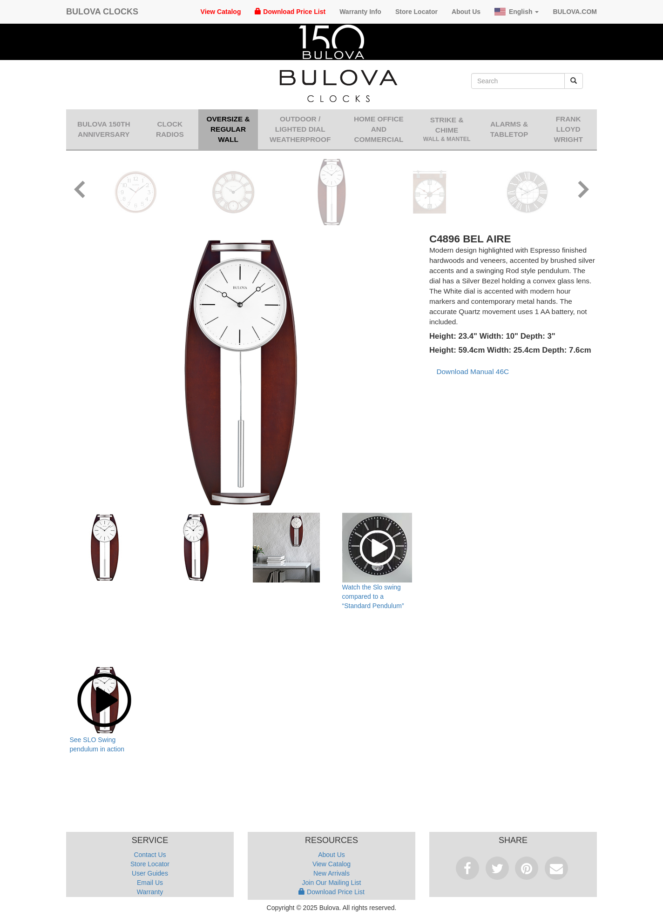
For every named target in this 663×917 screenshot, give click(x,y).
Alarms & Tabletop (509, 129)
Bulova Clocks (102, 11)
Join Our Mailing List (331, 882)
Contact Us (150, 854)
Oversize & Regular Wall (228, 129)
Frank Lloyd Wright (568, 129)
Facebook (467, 868)
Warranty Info (360, 11)
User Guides (150, 873)
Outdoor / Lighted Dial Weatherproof (300, 129)
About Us (466, 11)
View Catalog (221, 11)
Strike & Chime (446, 130)
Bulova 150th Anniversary (103, 129)
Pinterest (526, 868)
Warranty (150, 892)
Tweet (497, 868)
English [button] (516, 11)
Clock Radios (170, 129)
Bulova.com (575, 11)
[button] (80, 191)
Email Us (150, 882)
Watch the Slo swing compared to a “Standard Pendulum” (373, 596)
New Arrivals (331, 873)
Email (556, 868)
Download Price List (290, 11)
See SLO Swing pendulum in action (97, 744)
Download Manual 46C (472, 371)
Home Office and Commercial (379, 129)
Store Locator (416, 11)
